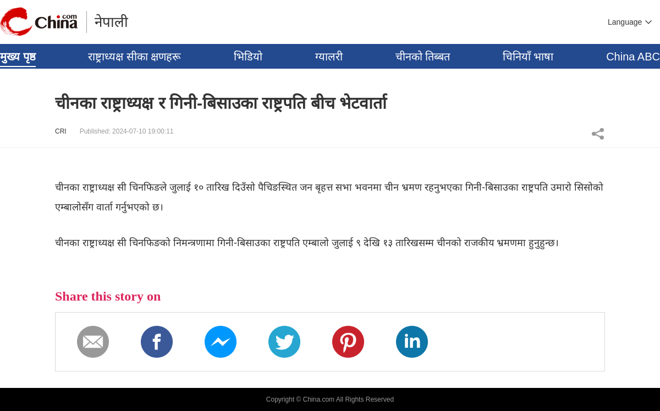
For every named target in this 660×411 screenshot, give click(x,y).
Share (598, 133)
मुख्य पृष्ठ (18, 57)
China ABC (633, 57)
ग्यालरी (329, 57)
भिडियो (248, 57)
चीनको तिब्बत (422, 57)
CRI (61, 131)
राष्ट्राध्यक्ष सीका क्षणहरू (134, 57)
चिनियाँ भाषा (528, 57)
